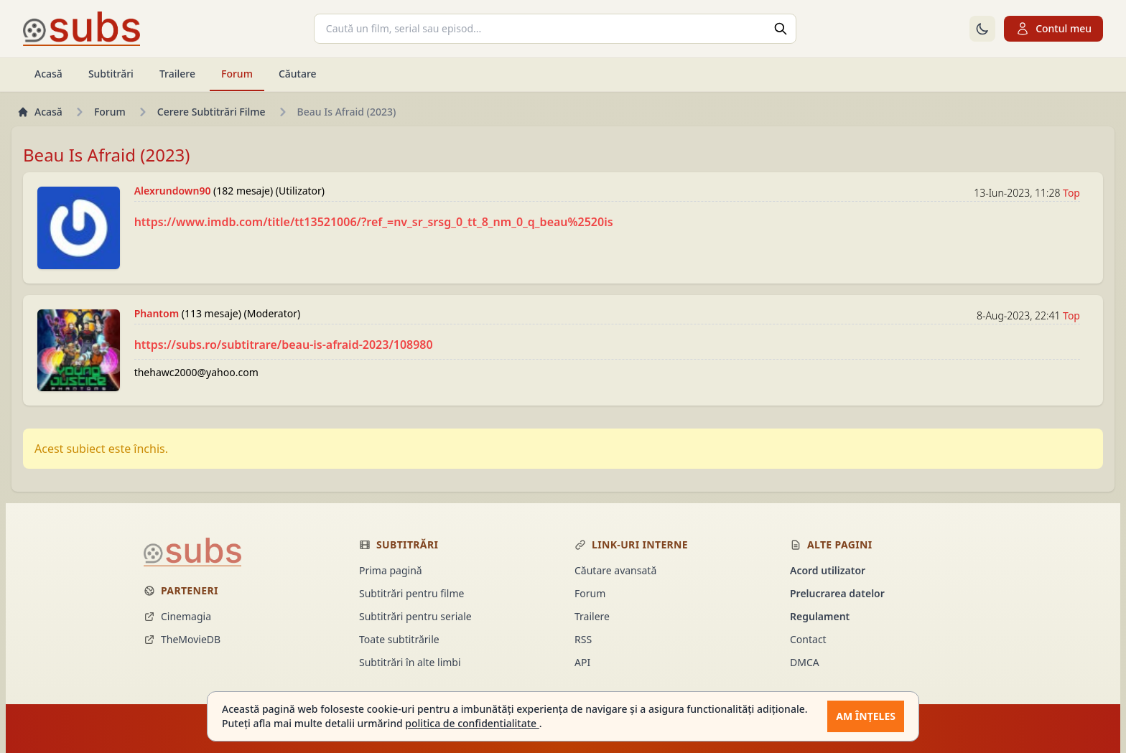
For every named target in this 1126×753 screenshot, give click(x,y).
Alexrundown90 (173, 190)
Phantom (158, 313)
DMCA (804, 662)
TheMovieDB (182, 639)
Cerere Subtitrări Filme (211, 111)
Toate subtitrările (399, 639)
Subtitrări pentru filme (411, 593)
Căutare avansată (615, 570)
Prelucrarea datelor (837, 593)
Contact (808, 639)
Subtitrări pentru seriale (415, 616)
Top (1071, 193)
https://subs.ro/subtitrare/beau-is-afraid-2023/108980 (283, 344)
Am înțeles (865, 716)
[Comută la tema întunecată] (982, 29)
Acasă (48, 73)
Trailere (177, 73)
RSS (583, 639)
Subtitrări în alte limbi (410, 662)
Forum (237, 73)
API (582, 662)
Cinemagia (177, 616)
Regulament (820, 616)
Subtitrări (111, 73)
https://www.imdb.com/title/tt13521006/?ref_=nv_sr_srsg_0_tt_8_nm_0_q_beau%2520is (373, 222)
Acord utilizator (827, 570)
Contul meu (1053, 29)
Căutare (298, 73)
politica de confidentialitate (472, 723)
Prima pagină (390, 570)
